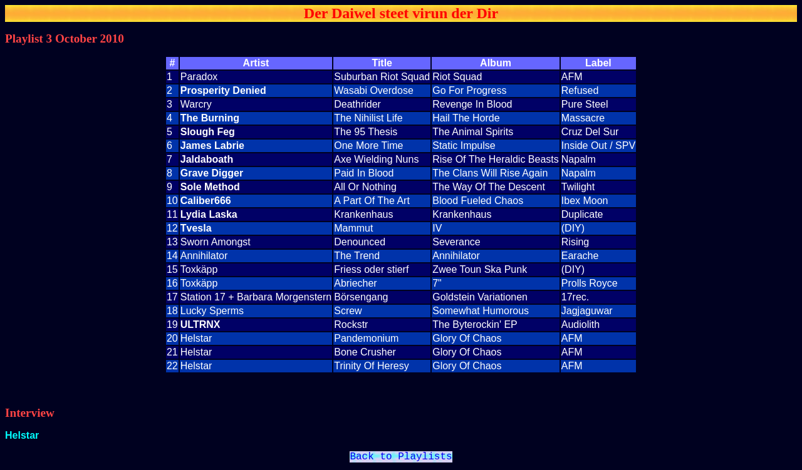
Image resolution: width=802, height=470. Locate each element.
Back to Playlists (401, 458)
